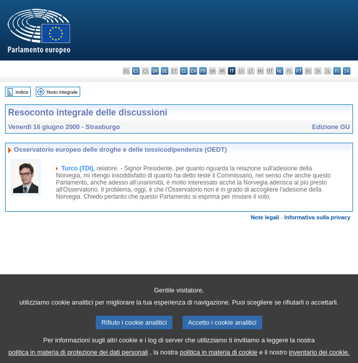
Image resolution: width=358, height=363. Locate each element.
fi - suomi (337, 71)
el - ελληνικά (184, 71)
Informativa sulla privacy (317, 217)
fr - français (203, 71)
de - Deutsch (164, 71)
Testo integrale (61, 92)
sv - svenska (346, 71)
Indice (22, 92)
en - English (193, 71)
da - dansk (155, 71)
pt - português (299, 71)
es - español (136, 71)
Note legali (265, 217)
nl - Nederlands (279, 71)
